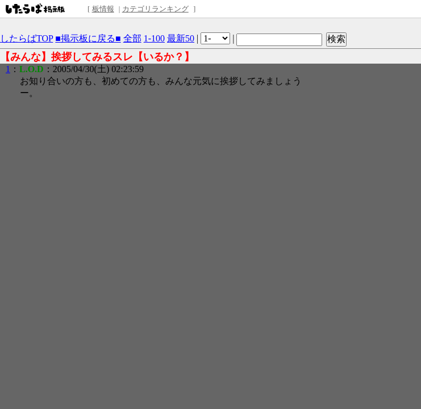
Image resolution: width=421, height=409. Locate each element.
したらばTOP (26, 38)
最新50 (180, 38)
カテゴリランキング (155, 9)
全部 (132, 38)
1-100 (154, 38)
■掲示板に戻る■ (87, 38)
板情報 (103, 9)
